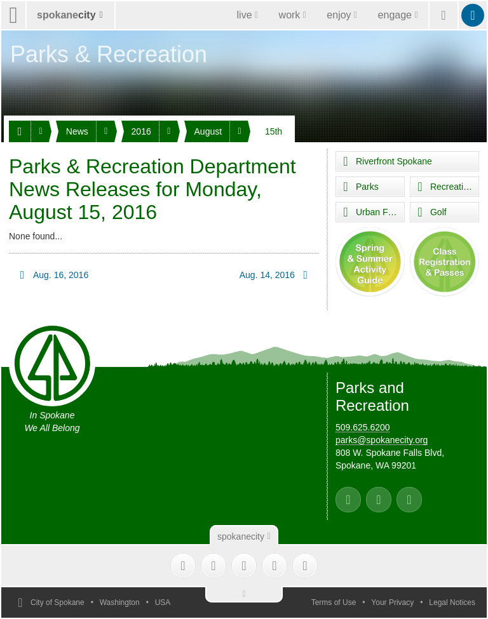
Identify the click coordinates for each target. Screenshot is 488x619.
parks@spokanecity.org (382, 440)
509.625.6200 (363, 427)
